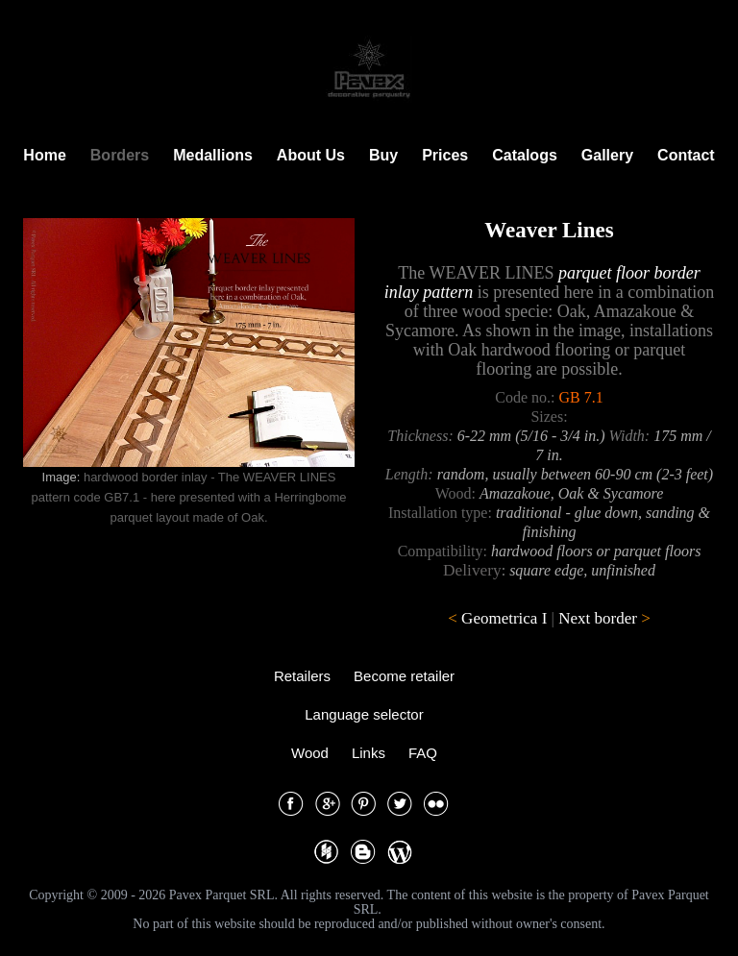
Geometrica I (504, 618)
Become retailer (404, 676)
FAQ (422, 753)
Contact (686, 155)
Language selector (364, 714)
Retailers (302, 676)
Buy (383, 155)
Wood (310, 753)
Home (44, 155)
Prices (445, 155)
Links (368, 753)
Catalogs (524, 155)
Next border (597, 618)
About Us (311, 155)
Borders (119, 155)
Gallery (607, 155)
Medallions (213, 155)
